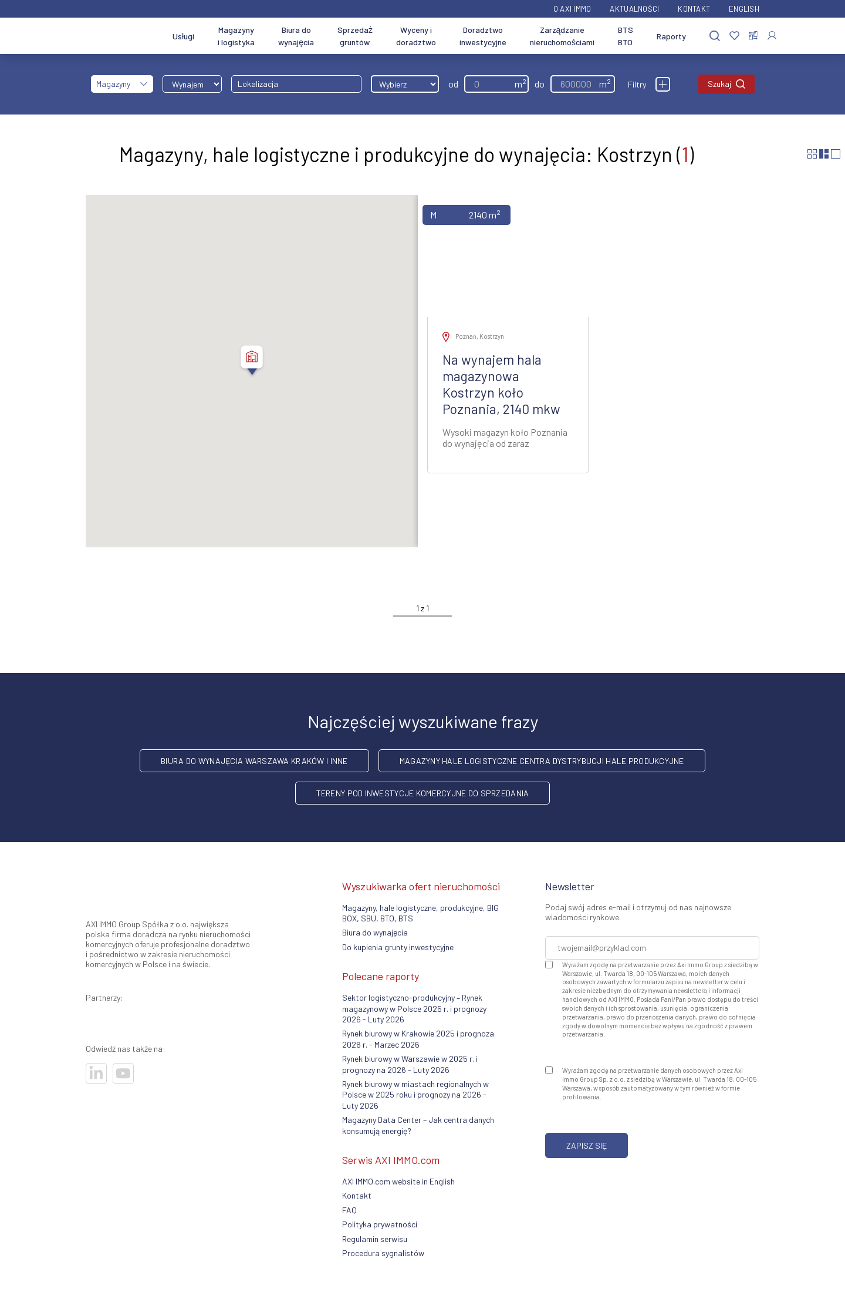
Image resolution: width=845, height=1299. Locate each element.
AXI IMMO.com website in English (398, 1181)
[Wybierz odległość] (405, 84)
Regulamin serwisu (374, 1239)
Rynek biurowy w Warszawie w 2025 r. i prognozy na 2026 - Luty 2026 (410, 1064)
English (744, 9)
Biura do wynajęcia (296, 36)
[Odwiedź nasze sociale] (96, 1073)
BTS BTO (625, 36)
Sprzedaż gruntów (355, 36)
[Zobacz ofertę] (508, 256)
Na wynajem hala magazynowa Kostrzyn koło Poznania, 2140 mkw (501, 384)
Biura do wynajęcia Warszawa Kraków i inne (254, 761)
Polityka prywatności (379, 1224)
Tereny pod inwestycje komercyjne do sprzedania (422, 793)
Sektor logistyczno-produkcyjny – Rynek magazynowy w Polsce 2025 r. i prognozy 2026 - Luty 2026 (414, 1008)
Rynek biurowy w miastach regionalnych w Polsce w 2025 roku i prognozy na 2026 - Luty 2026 (415, 1094)
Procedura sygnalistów (383, 1253)
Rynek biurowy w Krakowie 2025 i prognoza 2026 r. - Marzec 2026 (418, 1038)
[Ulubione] (734, 36)
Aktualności (634, 9)
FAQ (349, 1210)
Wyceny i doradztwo (416, 36)
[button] (252, 362)
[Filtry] (662, 84)
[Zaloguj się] (772, 35)
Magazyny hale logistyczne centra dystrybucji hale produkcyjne (542, 761)
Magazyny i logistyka (236, 36)
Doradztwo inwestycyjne (482, 36)
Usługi (183, 36)
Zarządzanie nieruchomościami (562, 36)
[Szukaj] (714, 36)
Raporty (671, 36)
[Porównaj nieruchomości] (753, 36)
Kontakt (694, 9)
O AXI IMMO (572, 9)
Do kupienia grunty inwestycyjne (398, 947)
